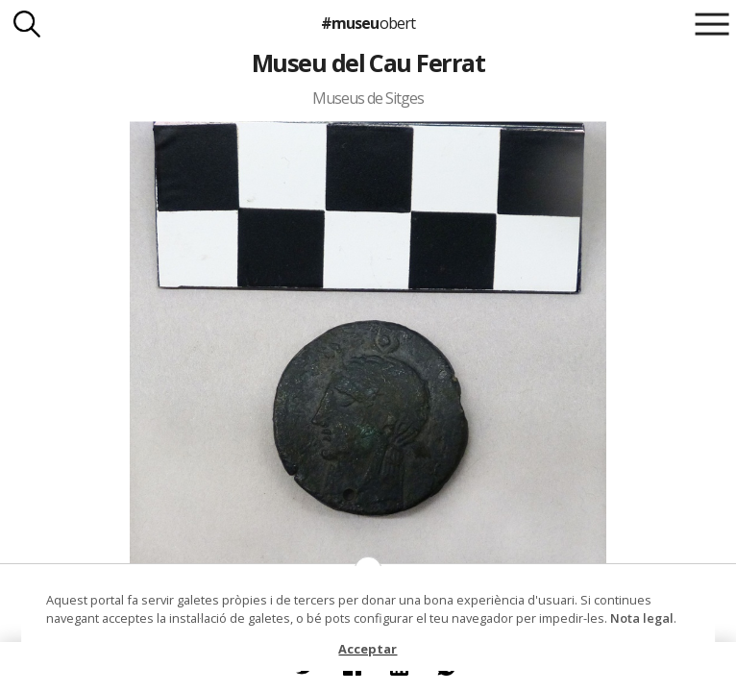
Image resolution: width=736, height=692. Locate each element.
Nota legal (642, 618)
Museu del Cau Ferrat (368, 62)
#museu (367, 23)
